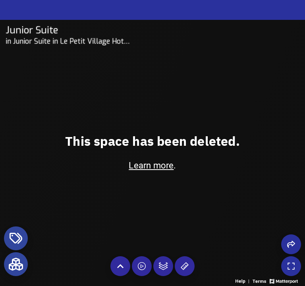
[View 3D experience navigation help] (243, 280)
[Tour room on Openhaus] (69, 30)
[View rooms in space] (16, 264)
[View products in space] (16, 238)
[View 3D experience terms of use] (260, 280)
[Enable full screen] (291, 266)
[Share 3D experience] (291, 244)
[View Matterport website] (284, 280)
